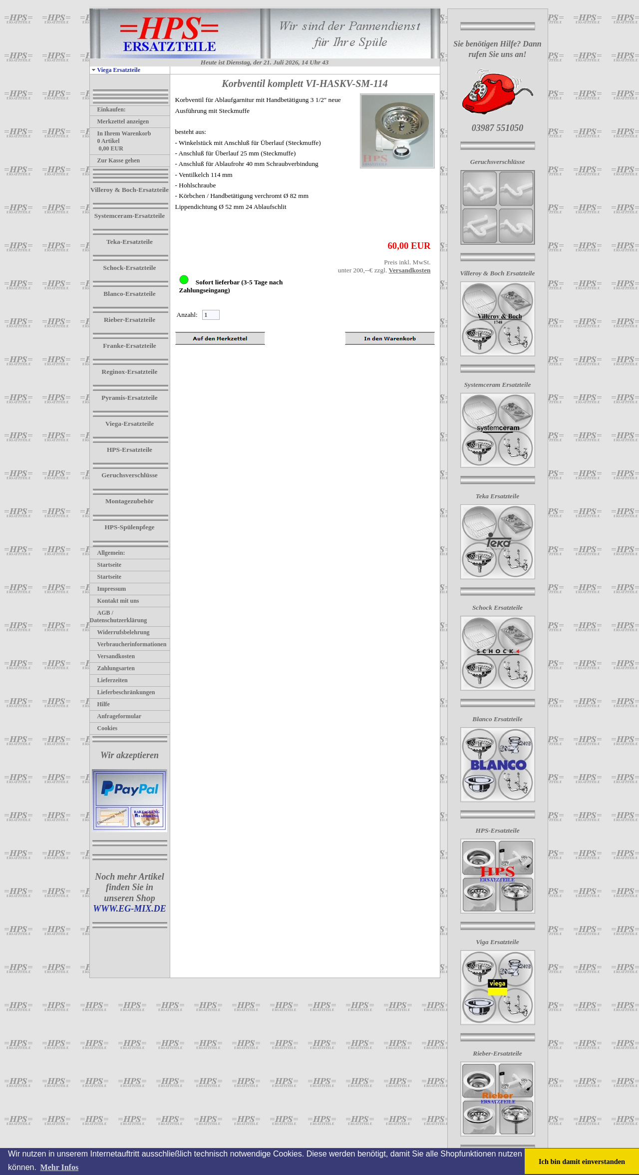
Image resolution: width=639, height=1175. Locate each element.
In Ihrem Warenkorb (120, 133)
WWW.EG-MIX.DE (129, 909)
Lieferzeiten (109, 680)
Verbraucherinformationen (128, 644)
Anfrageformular (116, 716)
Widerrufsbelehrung (120, 632)
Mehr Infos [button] (59, 1167)
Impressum (108, 588)
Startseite (106, 564)
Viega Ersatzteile (115, 69)
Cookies (104, 728)
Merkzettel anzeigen (119, 121)
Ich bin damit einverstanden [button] (582, 1162)
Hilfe (100, 704)
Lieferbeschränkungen (122, 692)
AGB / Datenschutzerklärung (118, 616)
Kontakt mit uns (114, 600)
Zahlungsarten (112, 668)
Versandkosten (112, 656)
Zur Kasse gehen (115, 160)
